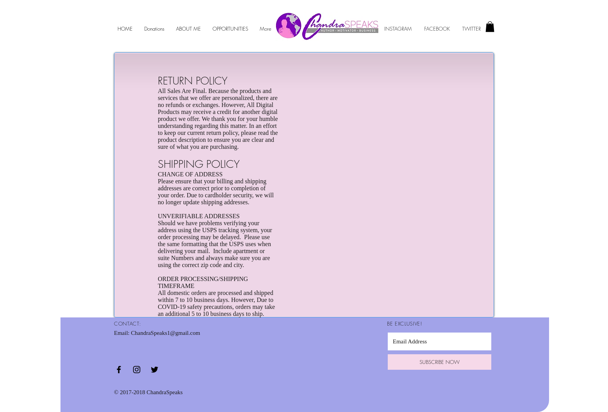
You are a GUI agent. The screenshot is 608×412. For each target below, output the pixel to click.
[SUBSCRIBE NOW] (439, 362)
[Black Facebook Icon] (119, 369)
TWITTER (471, 28)
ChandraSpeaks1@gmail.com (165, 333)
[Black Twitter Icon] (154, 369)
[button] (489, 26)
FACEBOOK (438, 28)
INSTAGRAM (398, 28)
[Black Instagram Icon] (137, 369)
